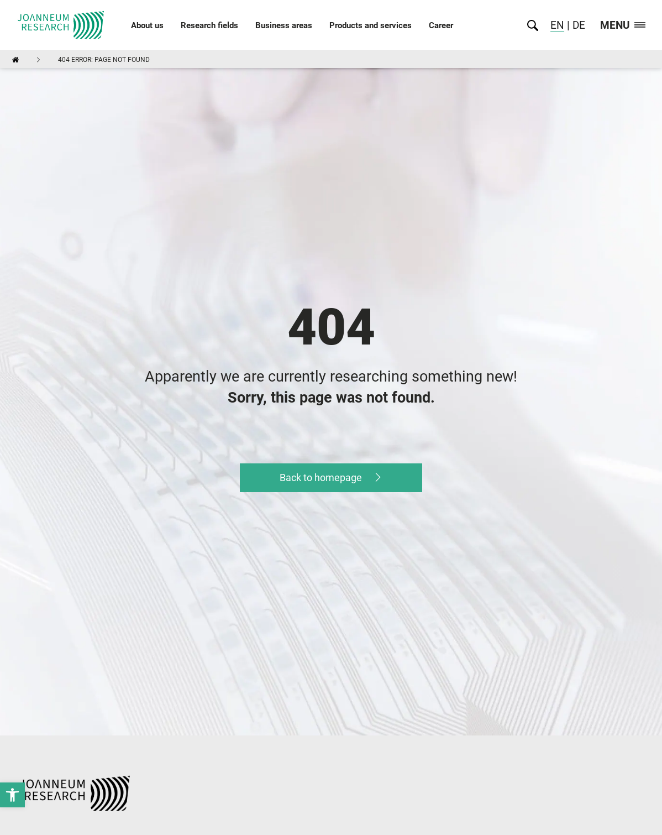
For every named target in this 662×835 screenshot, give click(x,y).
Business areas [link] (283, 25)
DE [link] (577, 25)
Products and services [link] (370, 25)
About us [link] (147, 25)
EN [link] (557, 25)
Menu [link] (622, 25)
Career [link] (441, 25)
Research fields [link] (209, 25)
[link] (12, 794)
